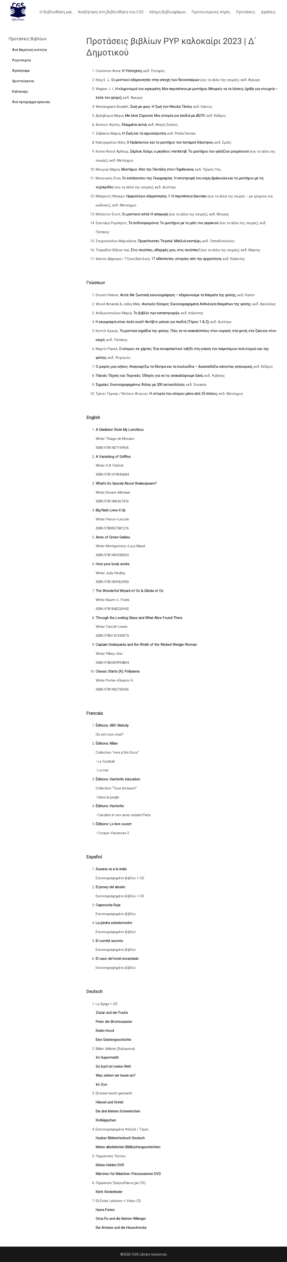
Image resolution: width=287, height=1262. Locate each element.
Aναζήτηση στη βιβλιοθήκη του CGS (111, 11)
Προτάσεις (245, 11)
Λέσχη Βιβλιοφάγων (167, 11)
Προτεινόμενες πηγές (211, 11)
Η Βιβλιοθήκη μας (56, 11)
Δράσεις (268, 11)
